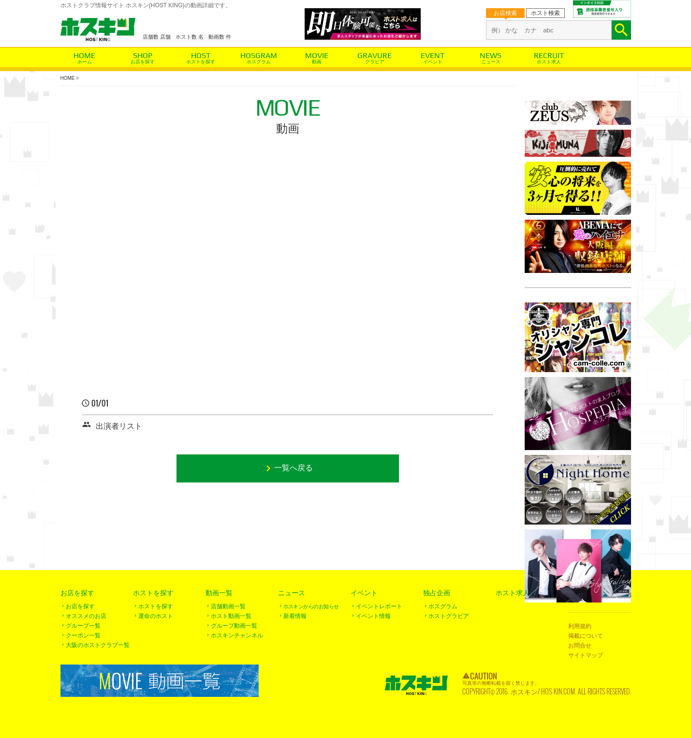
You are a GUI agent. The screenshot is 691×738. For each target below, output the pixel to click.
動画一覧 (219, 593)
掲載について (585, 636)
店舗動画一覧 (228, 606)
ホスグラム (259, 61)
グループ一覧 (83, 625)
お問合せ (579, 645)
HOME (67, 78)
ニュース (490, 61)
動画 (317, 61)
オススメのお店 (86, 616)
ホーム (84, 61)
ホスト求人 (549, 61)
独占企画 (436, 593)
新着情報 (295, 616)
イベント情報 (373, 616)
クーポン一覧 (83, 635)
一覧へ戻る (293, 468)
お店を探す (143, 61)
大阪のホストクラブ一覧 (98, 645)
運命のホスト (155, 616)
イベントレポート (379, 606)
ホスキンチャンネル (237, 635)
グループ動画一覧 (234, 625)
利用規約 (579, 626)
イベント (432, 61)
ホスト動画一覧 (231, 616)
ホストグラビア (448, 616)
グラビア (374, 61)
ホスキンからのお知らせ (311, 606)
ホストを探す (200, 61)
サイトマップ (585, 655)
